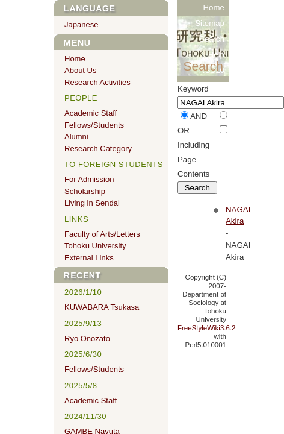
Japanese (81, 24)
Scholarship (84, 191)
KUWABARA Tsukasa (101, 307)
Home (213, 7)
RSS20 (211, 85)
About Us (80, 70)
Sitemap (209, 23)
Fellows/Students (94, 125)
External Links (89, 257)
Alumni (76, 136)
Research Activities (97, 82)
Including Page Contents (193, 159)
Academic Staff (90, 113)
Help (216, 54)
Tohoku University (95, 245)
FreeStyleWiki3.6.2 (206, 328)
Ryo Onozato (87, 338)
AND (198, 116)
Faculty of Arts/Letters (102, 234)
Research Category (98, 148)
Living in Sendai (92, 202)
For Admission (89, 179)
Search (211, 38)
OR (183, 130)
